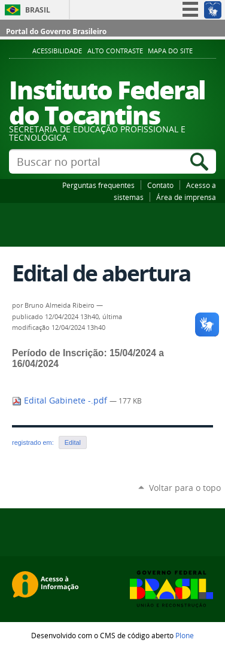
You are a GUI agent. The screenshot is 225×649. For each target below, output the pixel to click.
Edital (73, 442)
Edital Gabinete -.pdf (61, 400)
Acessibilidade (57, 51)
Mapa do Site (170, 51)
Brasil (37, 10)
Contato (160, 185)
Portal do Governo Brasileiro (56, 31)
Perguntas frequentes (98, 185)
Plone (184, 635)
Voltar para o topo (185, 487)
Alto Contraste (115, 51)
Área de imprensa (186, 197)
